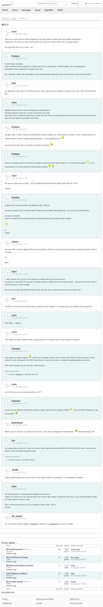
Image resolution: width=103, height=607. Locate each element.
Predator (16, 56)
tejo (13, 298)
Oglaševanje (6, 603)
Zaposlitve (49, 10)
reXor (14, 31)
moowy (15, 242)
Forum (15, 10)
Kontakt (39, 603)
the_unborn (17, 516)
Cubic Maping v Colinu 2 (16, 573)
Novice (5, 10)
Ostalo (60, 10)
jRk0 (14, 83)
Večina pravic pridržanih (45, 599)
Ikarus (73, 565)
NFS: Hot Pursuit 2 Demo (17, 557)
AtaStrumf (9, 575)
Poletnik (9, 567)
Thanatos (16, 348)
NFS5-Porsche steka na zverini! (19, 565)
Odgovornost (74, 599)
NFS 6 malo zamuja (14, 582)
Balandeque (17, 423)
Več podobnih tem (8, 592)
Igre (14, 553)
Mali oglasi (26, 10)
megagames (53, 524)
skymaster (9, 551)
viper (72, 574)
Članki (37, 10)
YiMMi (8, 559)
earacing (34, 524)
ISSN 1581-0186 (76, 603)
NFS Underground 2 (14, 549)
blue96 (8, 583)
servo (14, 332)
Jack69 (15, 470)
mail (27, 285)
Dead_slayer (75, 549)
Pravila (4, 599)
